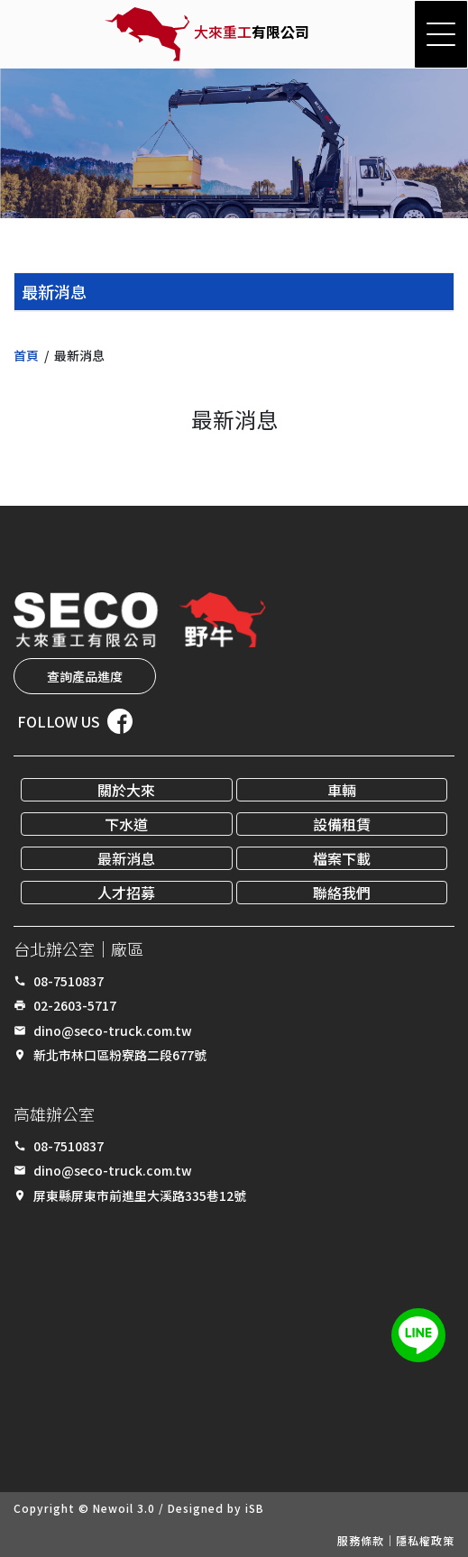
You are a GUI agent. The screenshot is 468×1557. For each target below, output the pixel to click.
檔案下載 (342, 858)
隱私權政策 (425, 1540)
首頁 (26, 355)
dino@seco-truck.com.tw (112, 1030)
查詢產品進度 (85, 676)
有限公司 (251, 31)
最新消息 (126, 858)
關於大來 (126, 790)
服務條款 (360, 1540)
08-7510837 (68, 981)
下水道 (126, 824)
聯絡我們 (342, 892)
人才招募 (126, 892)
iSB (254, 1508)
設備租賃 (342, 824)
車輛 (341, 790)
